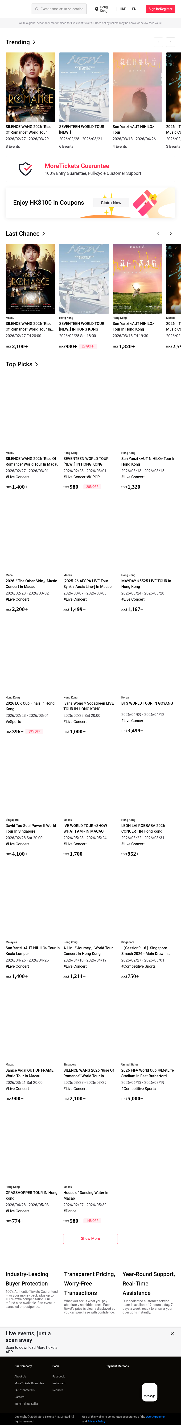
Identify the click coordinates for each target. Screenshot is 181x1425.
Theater (71, 9)
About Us (20, 1376)
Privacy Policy (96, 1421)
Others (86, 9)
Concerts (39, 9)
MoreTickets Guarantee (29, 1383)
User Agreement (156, 1416)
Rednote (58, 1390)
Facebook (59, 1376)
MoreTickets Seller (26, 1403)
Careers (19, 1397)
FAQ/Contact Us (24, 1390)
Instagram (59, 1383)
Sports (56, 9)
